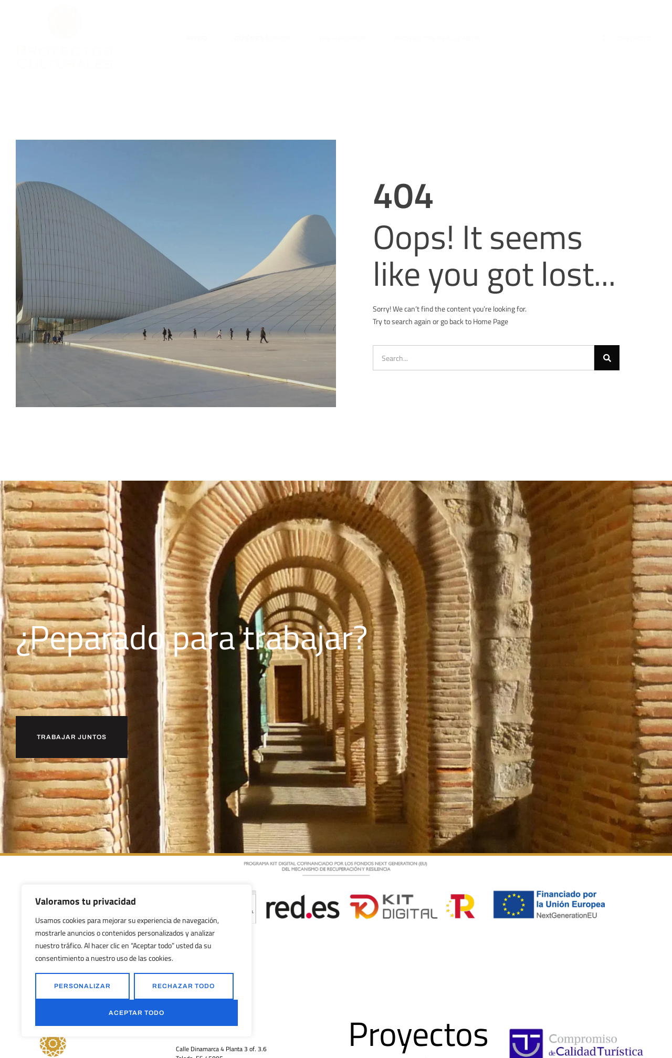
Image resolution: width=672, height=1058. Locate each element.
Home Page (490, 321)
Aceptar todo (136, 1012)
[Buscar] (607, 357)
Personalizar (82, 986)
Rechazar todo (183, 986)
